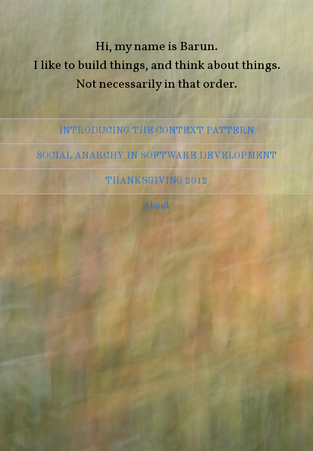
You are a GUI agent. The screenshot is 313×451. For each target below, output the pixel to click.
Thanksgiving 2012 (156, 181)
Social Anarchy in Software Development (156, 156)
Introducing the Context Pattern (156, 131)
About (156, 206)
